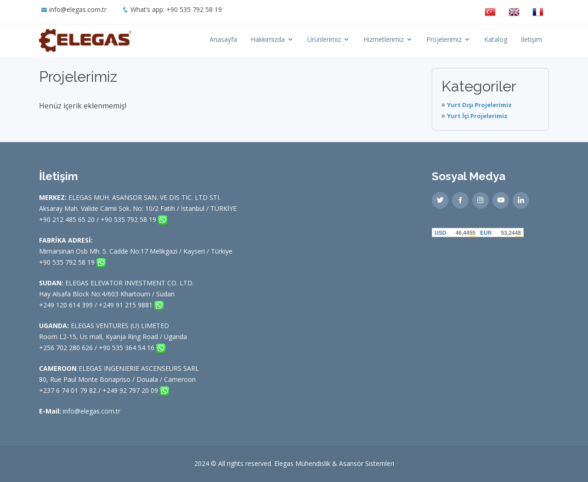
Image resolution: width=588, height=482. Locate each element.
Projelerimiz (444, 39)
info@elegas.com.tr (78, 9)
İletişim (531, 39)
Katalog (495, 39)
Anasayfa (223, 39)
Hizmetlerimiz (383, 39)
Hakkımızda (268, 39)
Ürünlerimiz (324, 39)
